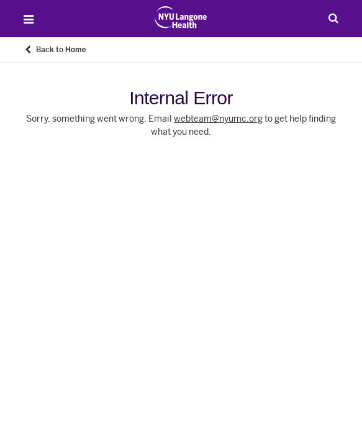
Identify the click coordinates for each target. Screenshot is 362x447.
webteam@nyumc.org (218, 119)
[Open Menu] (28, 19)
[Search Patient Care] (333, 18)
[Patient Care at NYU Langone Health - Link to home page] (181, 17)
